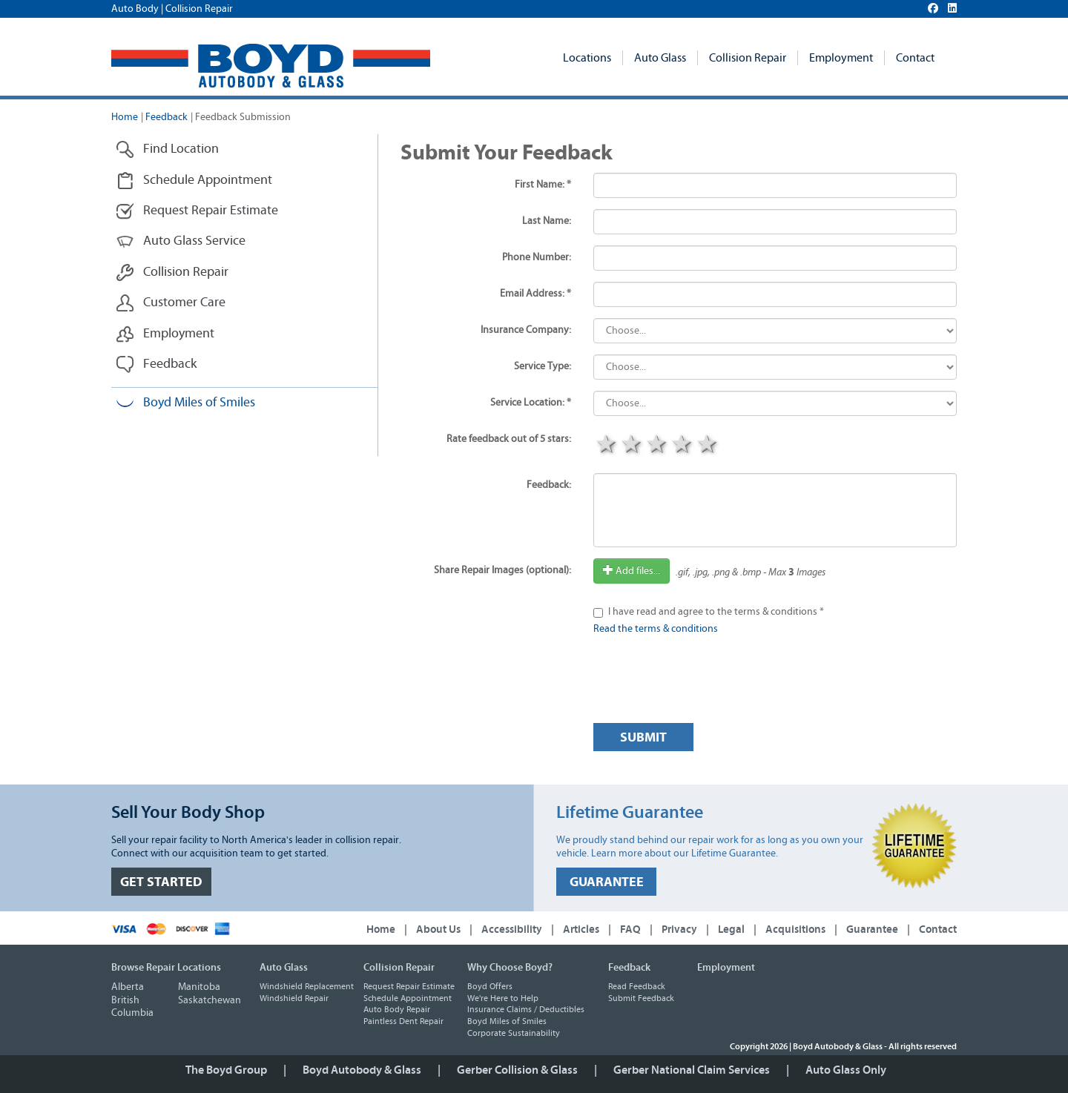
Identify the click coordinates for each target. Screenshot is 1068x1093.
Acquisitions (795, 929)
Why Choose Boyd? (510, 968)
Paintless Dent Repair (403, 1021)
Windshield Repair (294, 998)
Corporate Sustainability (513, 1032)
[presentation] (706, 683)
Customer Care (170, 302)
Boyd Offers (489, 986)
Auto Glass (660, 58)
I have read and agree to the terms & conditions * (716, 612)
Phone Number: (536, 257)
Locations (587, 58)
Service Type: (542, 366)
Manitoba (199, 987)
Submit (643, 737)
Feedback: (549, 485)
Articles (581, 929)
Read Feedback (636, 986)
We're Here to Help (502, 998)
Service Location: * (530, 402)
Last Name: (546, 221)
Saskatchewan (209, 1000)
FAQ (630, 929)
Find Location (167, 149)
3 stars (656, 445)
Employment (841, 58)
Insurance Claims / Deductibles (525, 1009)
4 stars (681, 445)
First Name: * (543, 184)
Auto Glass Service (180, 241)
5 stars (706, 445)
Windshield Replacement (307, 986)
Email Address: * (535, 293)
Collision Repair (747, 58)
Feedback (166, 117)
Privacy (679, 929)
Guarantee (872, 929)
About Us (438, 929)
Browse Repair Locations (166, 968)
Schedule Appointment (194, 180)
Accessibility (511, 929)
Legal (731, 929)
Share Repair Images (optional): (502, 570)
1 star (606, 445)
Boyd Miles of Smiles (185, 403)
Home (124, 117)
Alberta (127, 987)
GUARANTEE (607, 882)
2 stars (631, 445)
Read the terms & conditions (655, 629)
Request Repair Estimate (197, 210)
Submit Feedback (641, 998)
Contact (915, 58)
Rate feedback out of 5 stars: (508, 439)
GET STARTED (161, 882)
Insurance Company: (526, 330)
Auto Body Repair (396, 1009)
